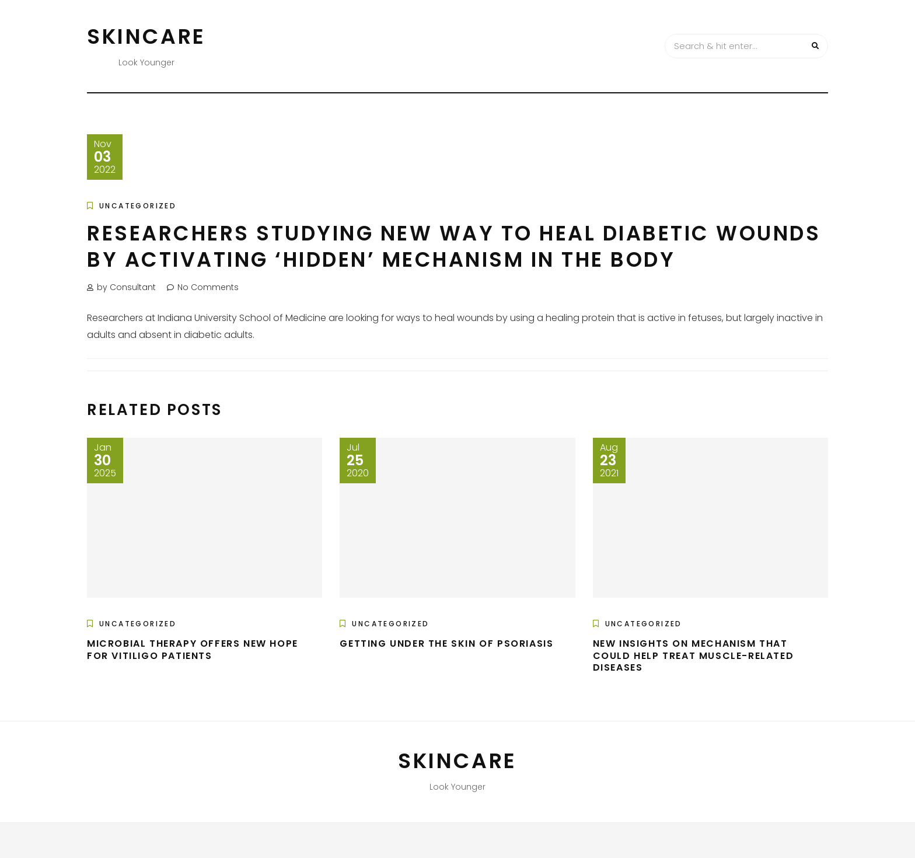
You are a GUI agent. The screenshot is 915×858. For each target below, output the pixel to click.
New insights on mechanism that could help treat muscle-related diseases (693, 656)
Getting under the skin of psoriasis (446, 643)
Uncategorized (137, 206)
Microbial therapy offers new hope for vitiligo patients (192, 649)
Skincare (146, 36)
